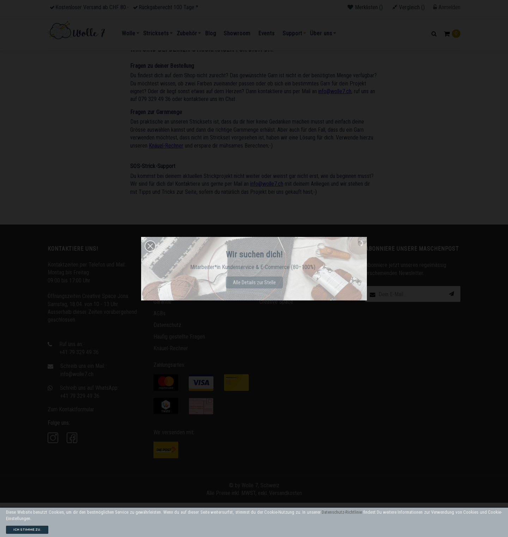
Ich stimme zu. (27, 529)
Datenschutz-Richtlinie (342, 512)
